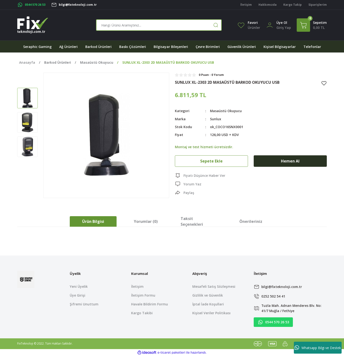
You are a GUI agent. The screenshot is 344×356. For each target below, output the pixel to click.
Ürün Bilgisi (93, 221)
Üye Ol (281, 22)
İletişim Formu (143, 295)
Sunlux (215, 118)
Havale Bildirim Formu (149, 304)
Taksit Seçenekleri (192, 221)
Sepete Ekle (211, 160)
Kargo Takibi (142, 313)
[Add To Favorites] (324, 83)
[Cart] (312, 25)
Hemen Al (290, 160)
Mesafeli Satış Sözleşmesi (213, 286)
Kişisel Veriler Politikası (211, 313)
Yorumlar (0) (146, 221)
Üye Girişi (77, 295)
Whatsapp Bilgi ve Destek (318, 347)
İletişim (137, 286)
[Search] (159, 25)
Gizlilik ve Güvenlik (207, 295)
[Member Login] (270, 25)
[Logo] (32, 25)
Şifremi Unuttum (84, 304)
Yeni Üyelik (79, 286)
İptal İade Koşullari (208, 304)
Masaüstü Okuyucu (226, 111)
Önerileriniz (250, 221)
